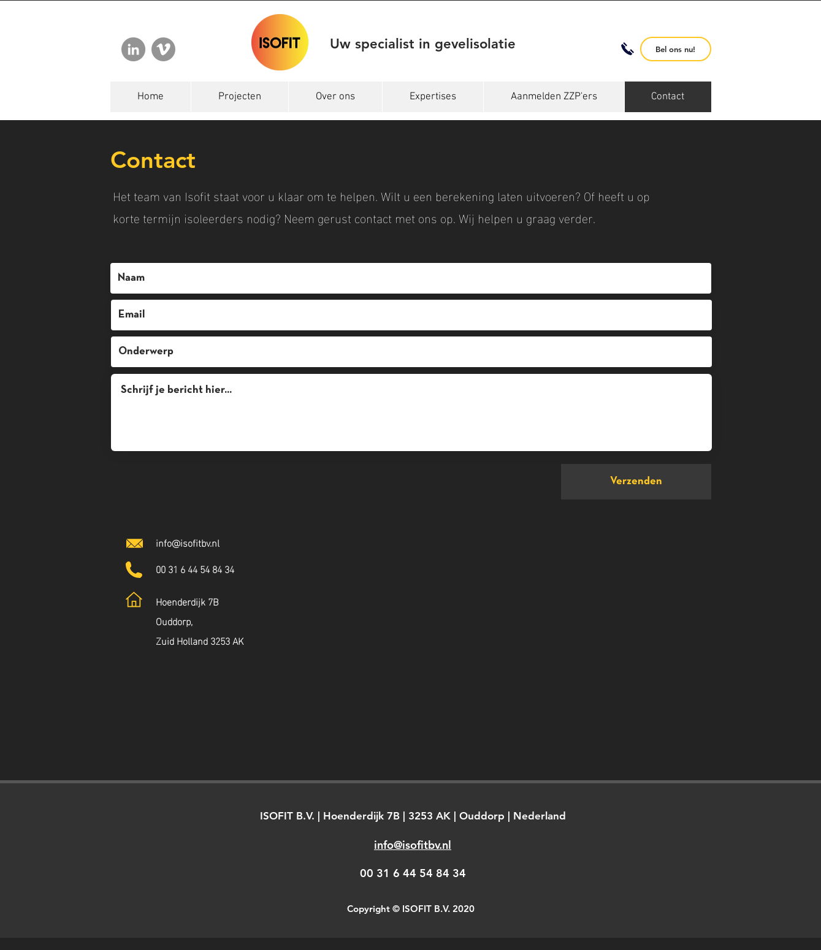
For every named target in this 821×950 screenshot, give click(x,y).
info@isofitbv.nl (188, 542)
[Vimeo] (163, 49)
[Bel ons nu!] (675, 49)
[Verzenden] (636, 482)
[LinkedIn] (133, 49)
